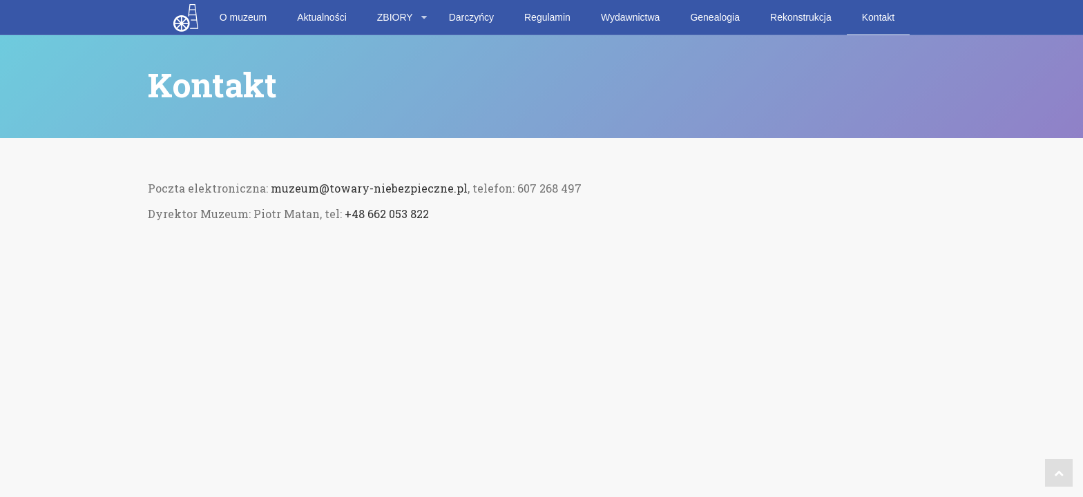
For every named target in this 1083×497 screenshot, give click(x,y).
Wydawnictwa (630, 17)
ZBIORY (395, 17)
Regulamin (547, 17)
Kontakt (878, 17)
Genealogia (715, 17)
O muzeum (243, 17)
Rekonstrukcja (801, 17)
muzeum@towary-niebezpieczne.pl (369, 188)
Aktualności (322, 17)
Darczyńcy (471, 17)
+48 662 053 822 (387, 213)
